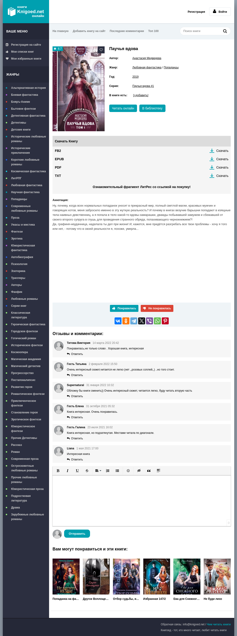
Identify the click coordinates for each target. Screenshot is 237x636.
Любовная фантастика (26, 185)
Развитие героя (21, 387)
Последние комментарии (127, 31)
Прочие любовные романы (24, 480)
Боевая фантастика (24, 94)
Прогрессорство (22, 373)
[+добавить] (140, 95)
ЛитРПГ (16, 178)
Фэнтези (17, 231)
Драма (15, 507)
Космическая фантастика (28, 171)
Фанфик (16, 292)
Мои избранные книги (23, 58)
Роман (15, 452)
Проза (15, 217)
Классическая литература (20, 315)
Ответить (77, 354)
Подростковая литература (21, 498)
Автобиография (22, 257)
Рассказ (16, 445)
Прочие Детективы (24, 438)
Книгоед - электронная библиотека (26, 11)
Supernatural (75, 385)
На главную (61, 31)
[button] (57, 470)
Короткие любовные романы (25, 162)
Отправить (77, 533)
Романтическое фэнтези (27, 394)
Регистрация (196, 11)
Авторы (16, 285)
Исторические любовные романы (28, 139)
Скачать (222, 151)
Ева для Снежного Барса (186, 599)
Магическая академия (26, 359)
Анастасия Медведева (146, 58)
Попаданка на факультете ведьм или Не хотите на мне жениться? (66, 599)
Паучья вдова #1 (143, 86)
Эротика (16, 238)
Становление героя (24, 412)
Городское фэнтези (24, 331)
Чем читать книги (219, 624)
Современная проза (25, 458)
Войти (220, 11)
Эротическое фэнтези (26, 419)
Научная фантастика (25, 192)
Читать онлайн (123, 108)
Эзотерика (18, 271)
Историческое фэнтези (27, 345)
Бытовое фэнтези (23, 108)
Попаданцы (19, 199)
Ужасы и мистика (23, 224)
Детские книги (21, 129)
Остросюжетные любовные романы (24, 468)
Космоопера (19, 352)
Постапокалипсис (23, 380)
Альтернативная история (28, 87)
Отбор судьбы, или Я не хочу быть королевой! (126, 599)
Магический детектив (26, 366)
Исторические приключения (20, 150)
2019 (135, 76)
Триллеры (18, 278)
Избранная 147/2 (154, 599)
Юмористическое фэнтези (23, 429)
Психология (19, 264)
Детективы (18, 122)
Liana (70, 448)
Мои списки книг (20, 51)
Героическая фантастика (28, 324)
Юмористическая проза (27, 489)
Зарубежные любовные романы (27, 517)
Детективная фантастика (28, 115)
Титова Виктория (78, 343)
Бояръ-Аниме (20, 101)
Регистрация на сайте (23, 44)
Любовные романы (24, 298)
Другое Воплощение (96, 599)
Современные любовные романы (24, 208)
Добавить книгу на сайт (89, 31)
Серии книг (18, 305)
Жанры (12, 74)
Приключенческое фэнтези (23, 403)
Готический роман (23, 338)
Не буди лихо (213, 599)
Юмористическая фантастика (23, 248)
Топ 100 (153, 31)
